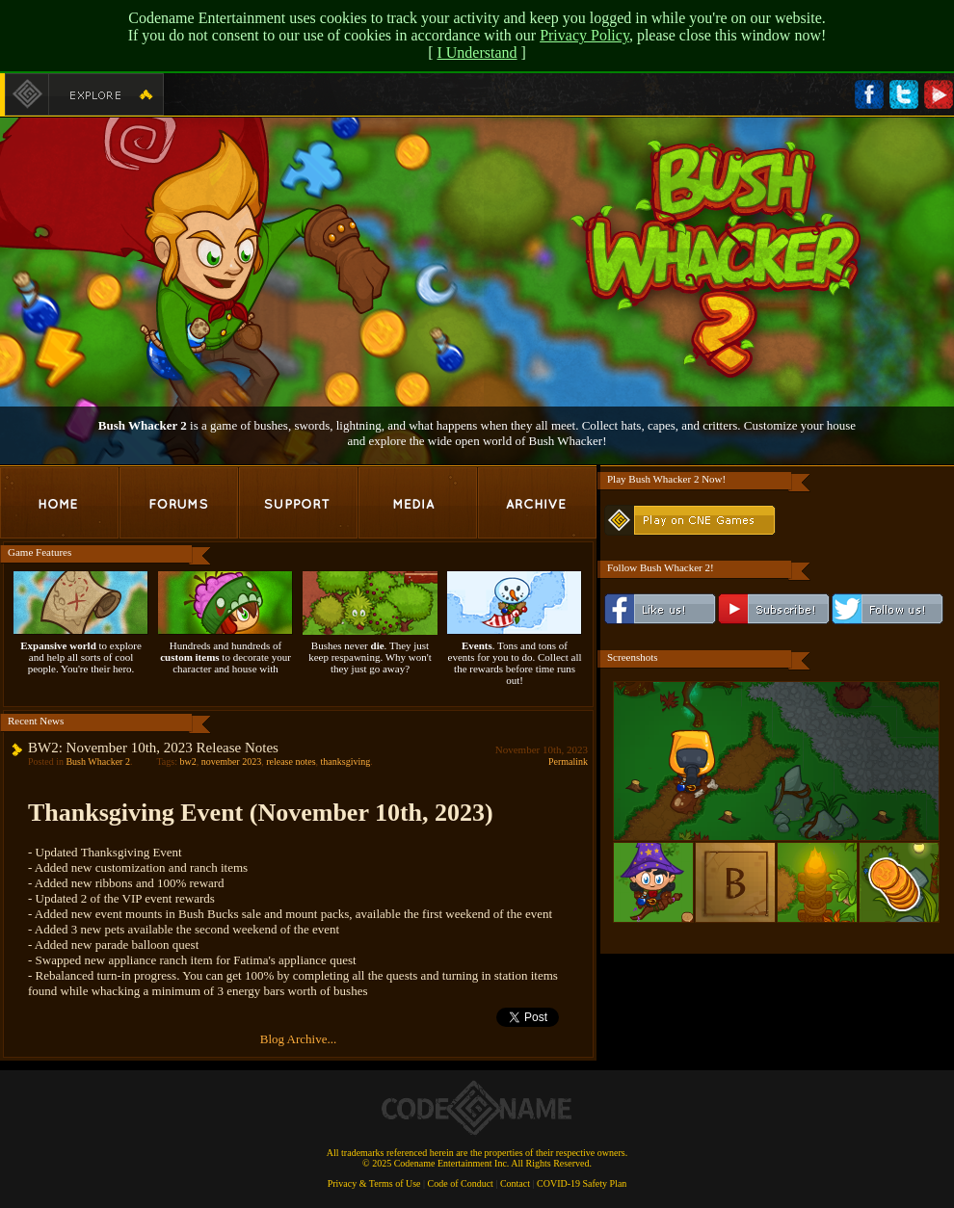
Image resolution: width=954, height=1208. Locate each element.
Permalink (568, 761)
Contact (515, 1183)
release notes (290, 761)
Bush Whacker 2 (97, 761)
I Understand (477, 52)
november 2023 (231, 761)
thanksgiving (346, 761)
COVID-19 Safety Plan (581, 1183)
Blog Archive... (298, 1039)
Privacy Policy (584, 35)
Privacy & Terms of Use (374, 1183)
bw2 (187, 761)
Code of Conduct (460, 1183)
